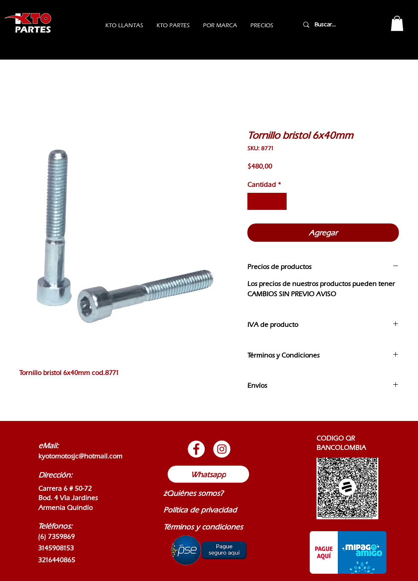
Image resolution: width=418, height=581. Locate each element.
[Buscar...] (336, 24)
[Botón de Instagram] (221, 449)
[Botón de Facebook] (196, 449)
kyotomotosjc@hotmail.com (80, 456)
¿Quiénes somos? (193, 493)
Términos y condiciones (203, 526)
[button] (397, 23)
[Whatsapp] (208, 474)
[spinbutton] (267, 201)
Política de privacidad (200, 509)
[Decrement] (255, 201)
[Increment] (279, 201)
